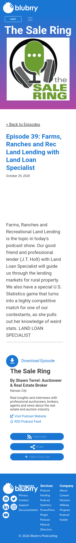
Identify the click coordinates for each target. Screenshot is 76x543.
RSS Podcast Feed (25, 421)
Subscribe (36, 437)
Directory (46, 529)
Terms (22, 490)
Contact (24, 500)
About (63, 490)
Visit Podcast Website (28, 416)
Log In (13, 19)
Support (24, 505)
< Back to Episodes (23, 124)
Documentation (28, 510)
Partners (65, 500)
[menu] (30, 19)
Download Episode (38, 360)
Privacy (23, 495)
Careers (64, 495)
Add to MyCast (37, 456)
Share (37, 447)
